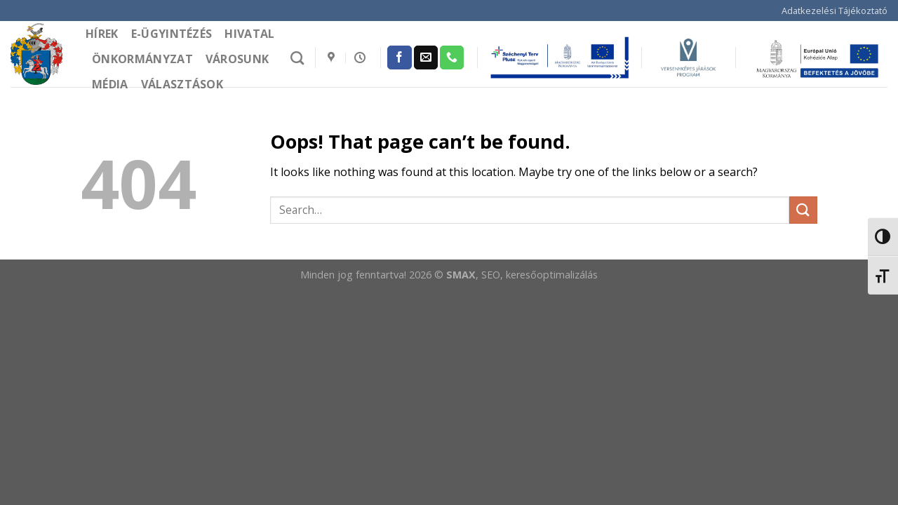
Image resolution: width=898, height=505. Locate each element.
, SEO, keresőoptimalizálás (537, 274)
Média (110, 84)
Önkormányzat (142, 59)
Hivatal (249, 33)
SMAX (461, 274)
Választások (182, 84)
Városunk (237, 59)
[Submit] (803, 210)
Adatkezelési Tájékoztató (834, 10)
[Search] (297, 58)
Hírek (102, 33)
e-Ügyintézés (172, 33)
